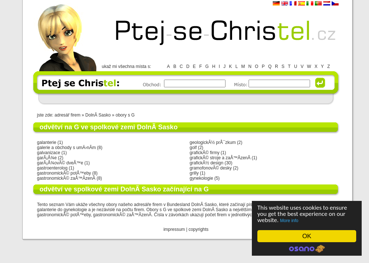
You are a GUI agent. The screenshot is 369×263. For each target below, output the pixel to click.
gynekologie (201, 178)
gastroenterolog (52, 168)
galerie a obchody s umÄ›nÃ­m (66, 147)
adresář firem (68, 115)
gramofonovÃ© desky (211, 168)
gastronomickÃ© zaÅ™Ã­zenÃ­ (66, 178)
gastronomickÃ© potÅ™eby (64, 173)
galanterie (46, 142)
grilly (194, 173)
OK (307, 236)
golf (193, 147)
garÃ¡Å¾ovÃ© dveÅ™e (60, 162)
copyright (197, 229)
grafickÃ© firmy (205, 152)
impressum (174, 229)
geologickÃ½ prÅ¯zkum (213, 142)
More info (289, 220)
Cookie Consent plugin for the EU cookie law (306, 249)
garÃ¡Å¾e (47, 157)
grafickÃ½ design (206, 162)
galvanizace (48, 152)
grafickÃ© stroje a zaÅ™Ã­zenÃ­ (220, 157)
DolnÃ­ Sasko (98, 115)
